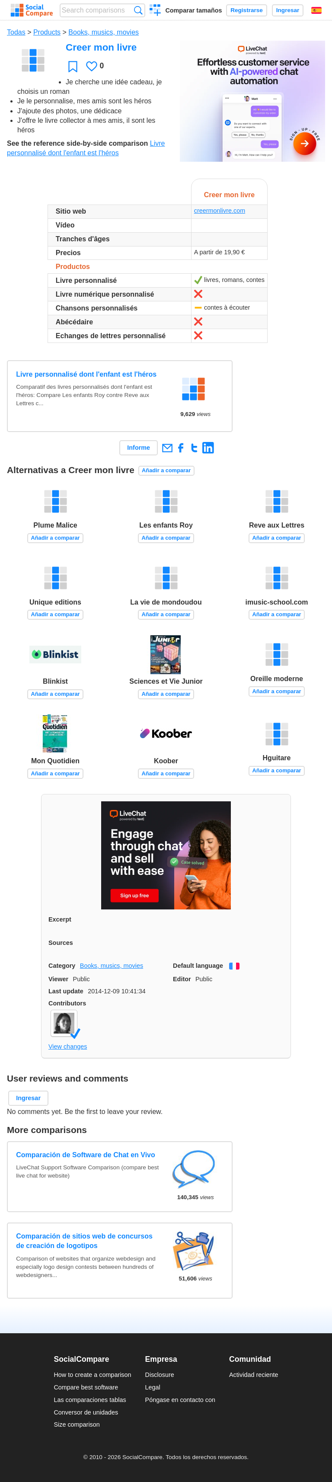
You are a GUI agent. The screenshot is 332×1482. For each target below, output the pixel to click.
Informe (138, 447)
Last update (65, 991)
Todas (16, 32)
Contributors (67, 1003)
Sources (60, 942)
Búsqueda (138, 10)
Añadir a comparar (166, 470)
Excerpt (59, 919)
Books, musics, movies (103, 32)
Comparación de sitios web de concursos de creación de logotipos (84, 1240)
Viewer (58, 979)
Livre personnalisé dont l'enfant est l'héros (86, 374)
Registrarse (246, 10)
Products (47, 32)
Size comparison (76, 1424)
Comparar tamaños (193, 10)
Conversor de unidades (86, 1412)
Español (316, 10)
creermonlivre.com (219, 210)
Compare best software (86, 1387)
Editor (182, 979)
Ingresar (288, 10)
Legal (152, 1387)
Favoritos (73, 66)
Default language (198, 965)
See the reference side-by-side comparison (77, 143)
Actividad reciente (253, 1374)
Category (61, 965)
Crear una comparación (155, 11)
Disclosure (159, 1374)
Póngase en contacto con (180, 1399)
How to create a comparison (92, 1374)
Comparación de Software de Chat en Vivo (85, 1155)
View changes (67, 1046)
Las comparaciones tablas (90, 1399)
